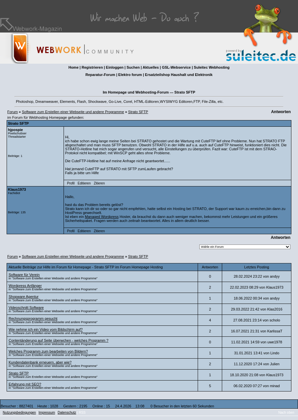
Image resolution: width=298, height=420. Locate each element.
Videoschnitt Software (26, 308)
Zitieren (99, 183)
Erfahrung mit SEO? (25, 384)
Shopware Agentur (24, 297)
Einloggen (115, 67)
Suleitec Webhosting (211, 67)
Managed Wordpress (102, 217)
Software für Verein (24, 275)
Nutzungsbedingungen (19, 412)
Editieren (83, 183)
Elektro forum (130, 75)
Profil (71, 183)
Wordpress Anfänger (25, 286)
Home (74, 67)
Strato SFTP (138, 112)
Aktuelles (151, 67)
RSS (82, 412)
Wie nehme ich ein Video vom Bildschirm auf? (46, 329)
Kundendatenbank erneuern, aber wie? (40, 362)
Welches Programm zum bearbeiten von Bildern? (48, 351)
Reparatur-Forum (100, 75)
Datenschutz (67, 412)
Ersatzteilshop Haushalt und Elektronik (179, 75)
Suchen (133, 67)
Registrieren (92, 67)
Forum (12, 112)
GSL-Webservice (176, 67)
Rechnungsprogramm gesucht (33, 318)
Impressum (47, 412)
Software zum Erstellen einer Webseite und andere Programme (73, 112)
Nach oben (286, 412)
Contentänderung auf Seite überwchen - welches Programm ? (58, 340)
